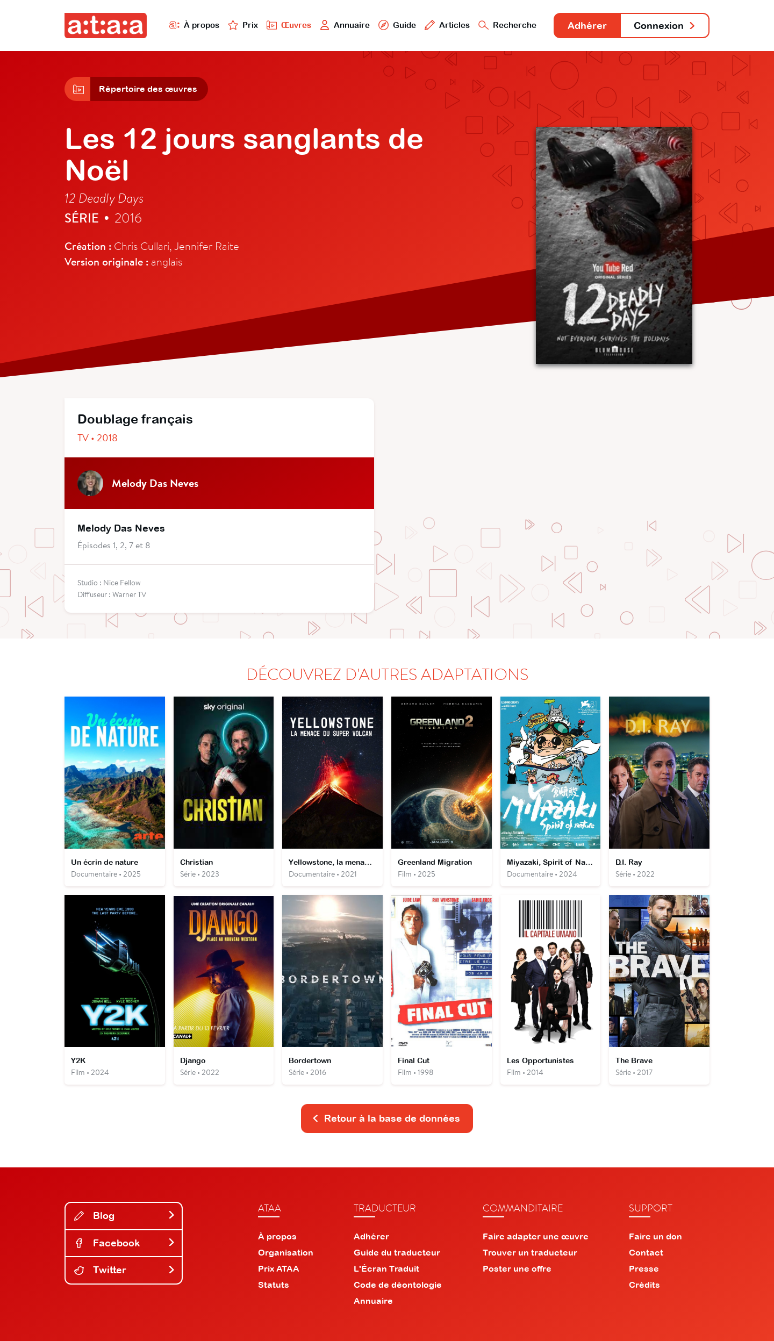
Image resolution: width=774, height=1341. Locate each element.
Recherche (507, 25)
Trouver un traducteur (530, 1252)
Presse (644, 1268)
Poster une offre (517, 1268)
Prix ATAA (278, 1268)
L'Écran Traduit (386, 1268)
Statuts (273, 1284)
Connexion (665, 25)
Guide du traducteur (397, 1252)
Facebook (124, 1243)
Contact (646, 1252)
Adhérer (587, 25)
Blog (124, 1215)
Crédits (644, 1284)
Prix (243, 25)
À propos (194, 25)
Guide (397, 25)
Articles (447, 25)
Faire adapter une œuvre (536, 1236)
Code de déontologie (398, 1284)
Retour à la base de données (386, 1118)
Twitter (124, 1269)
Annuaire (345, 25)
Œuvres (289, 25)
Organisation (285, 1252)
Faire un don (655, 1236)
